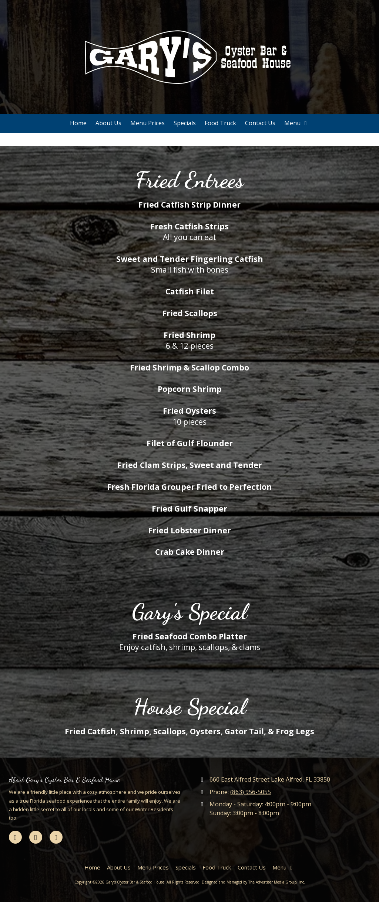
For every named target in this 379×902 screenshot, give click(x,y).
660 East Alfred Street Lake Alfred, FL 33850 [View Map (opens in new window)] (269, 779)
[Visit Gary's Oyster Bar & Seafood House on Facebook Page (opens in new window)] (15, 837)
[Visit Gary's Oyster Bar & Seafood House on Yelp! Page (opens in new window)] (56, 837)
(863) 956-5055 (250, 792)
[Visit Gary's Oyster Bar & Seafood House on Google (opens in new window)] (35, 837)
